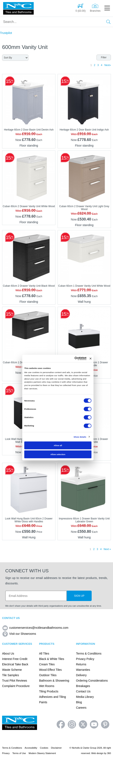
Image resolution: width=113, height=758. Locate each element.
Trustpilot (6, 33)
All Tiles (44, 653)
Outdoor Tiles (47, 675)
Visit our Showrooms (19, 633)
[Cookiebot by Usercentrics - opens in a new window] (74, 358)
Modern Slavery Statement (42, 753)
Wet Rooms (46, 686)
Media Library (85, 696)
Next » (107, 549)
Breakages (83, 686)
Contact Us (83, 691)
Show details (80, 437)
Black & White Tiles (51, 659)
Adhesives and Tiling (52, 696)
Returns (81, 664)
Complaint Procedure (16, 686)
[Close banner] (90, 358)
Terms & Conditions (88, 653)
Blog (79, 702)
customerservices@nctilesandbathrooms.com (35, 627)
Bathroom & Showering (54, 680)
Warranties (83, 669)
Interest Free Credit (14, 659)
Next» (107, 65)
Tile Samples (10, 675)
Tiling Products (48, 691)
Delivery (81, 675)
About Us (8, 653)
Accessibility (31, 748)
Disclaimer (56, 748)
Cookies (44, 748)
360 (109, 753)
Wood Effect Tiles (50, 669)
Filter (104, 57)
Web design (97, 753)
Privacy (6, 753)
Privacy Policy (85, 659)
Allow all (58, 445)
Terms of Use (19, 753)
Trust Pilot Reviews (14, 680)
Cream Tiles (47, 664)
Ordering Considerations (92, 680)
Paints (43, 702)
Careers (81, 707)
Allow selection (57, 454)
